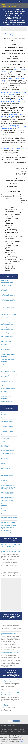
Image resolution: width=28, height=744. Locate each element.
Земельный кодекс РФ (7, 333)
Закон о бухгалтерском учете (8, 522)
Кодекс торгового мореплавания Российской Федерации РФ (8, 354)
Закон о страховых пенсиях (8, 475)
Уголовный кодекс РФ (6, 401)
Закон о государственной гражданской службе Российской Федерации (7, 498)
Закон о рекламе (5, 513)
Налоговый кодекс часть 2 (8, 371)
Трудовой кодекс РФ (6, 385)
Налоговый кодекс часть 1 (8, 368)
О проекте (3, 729)
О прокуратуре (5, 438)
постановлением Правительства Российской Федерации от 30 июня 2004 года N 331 (13, 126)
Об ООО (3, 441)
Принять (2, 743)
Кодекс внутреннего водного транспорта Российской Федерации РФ (8, 343)
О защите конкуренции (7, 431)
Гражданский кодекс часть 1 (8, 307)
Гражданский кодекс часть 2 (8, 311)
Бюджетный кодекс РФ (7, 285)
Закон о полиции (5, 472)
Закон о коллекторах (6, 417)
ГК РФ (2, 304)
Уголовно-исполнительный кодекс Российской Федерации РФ (8, 390)
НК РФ (2, 364)
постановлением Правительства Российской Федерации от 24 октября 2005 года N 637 (13, 92)
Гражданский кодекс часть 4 (8, 317)
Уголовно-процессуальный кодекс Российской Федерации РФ (8, 396)
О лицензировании (6, 434)
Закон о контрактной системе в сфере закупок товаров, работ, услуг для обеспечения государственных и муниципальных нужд (9, 529)
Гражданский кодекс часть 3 (8, 314)
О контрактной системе (7, 453)
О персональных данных (7, 450)
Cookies (21, 741)
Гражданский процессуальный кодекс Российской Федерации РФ (8, 323)
